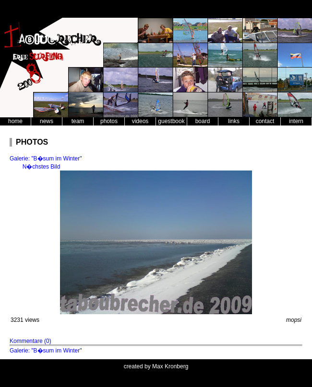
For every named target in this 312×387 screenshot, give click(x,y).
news (46, 121)
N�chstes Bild (41, 166)
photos (109, 121)
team (78, 121)
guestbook (171, 121)
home (15, 121)
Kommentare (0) (30, 341)
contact (265, 121)
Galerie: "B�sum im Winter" (46, 158)
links (234, 121)
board (202, 121)
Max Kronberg (170, 366)
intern (296, 121)
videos (140, 121)
